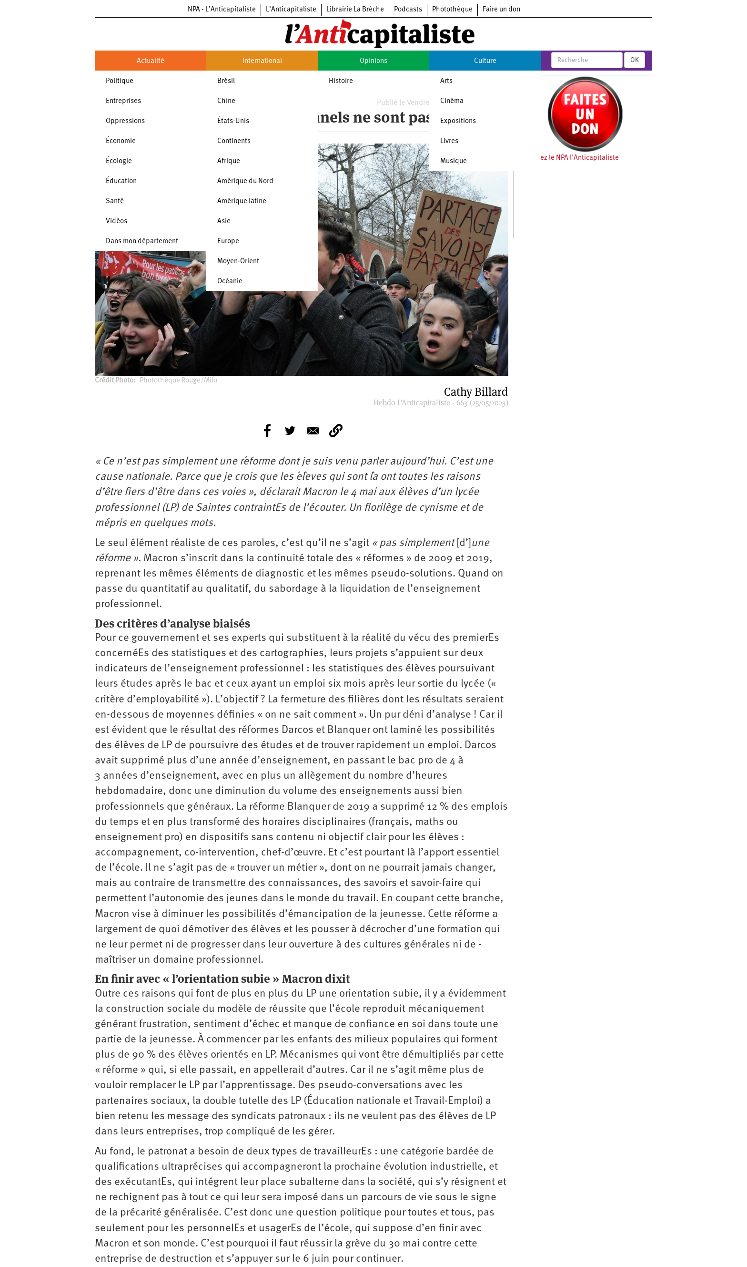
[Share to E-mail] (313, 430)
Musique (453, 161)
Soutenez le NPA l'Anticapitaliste (568, 158)
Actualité (150, 61)
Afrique (228, 161)
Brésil (226, 81)
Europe (228, 241)
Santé (115, 201)
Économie (121, 141)
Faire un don (501, 9)
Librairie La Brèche (355, 9)
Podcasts (408, 9)
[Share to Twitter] (290, 430)
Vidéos (116, 221)
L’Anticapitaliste (291, 9)
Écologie (119, 161)
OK (634, 60)
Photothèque (452, 9)
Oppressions (125, 121)
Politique (119, 81)
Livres (449, 141)
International (262, 61)
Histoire (341, 81)
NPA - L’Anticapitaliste (222, 9)
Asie (224, 221)
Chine (226, 101)
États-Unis (233, 121)
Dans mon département (142, 241)
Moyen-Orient (238, 261)
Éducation (121, 181)
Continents (234, 141)
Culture (485, 61)
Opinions (373, 61)
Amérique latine (241, 201)
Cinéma (452, 101)
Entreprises (123, 101)
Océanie (229, 281)
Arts (446, 81)
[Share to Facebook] (267, 430)
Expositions (458, 121)
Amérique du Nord (245, 181)
